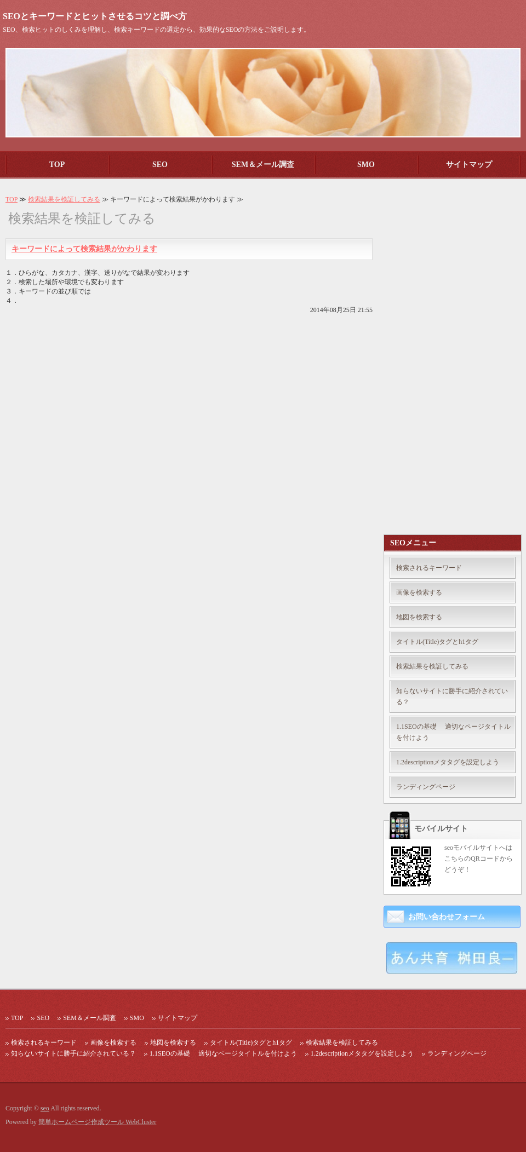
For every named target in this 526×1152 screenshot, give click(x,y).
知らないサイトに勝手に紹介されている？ (452, 696)
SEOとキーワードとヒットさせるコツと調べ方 (95, 16)
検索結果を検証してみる (64, 199)
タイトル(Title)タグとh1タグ (437, 642)
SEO (160, 164)
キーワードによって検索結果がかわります (84, 249)
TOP (57, 164)
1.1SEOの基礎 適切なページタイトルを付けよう (453, 732)
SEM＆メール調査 (263, 164)
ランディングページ (425, 787)
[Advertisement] (438, 359)
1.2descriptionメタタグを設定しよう (447, 762)
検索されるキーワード (429, 568)
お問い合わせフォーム (446, 917)
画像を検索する (419, 592)
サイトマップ (469, 164)
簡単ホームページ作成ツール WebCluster (97, 1122)
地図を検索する (419, 617)
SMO (366, 164)
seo (45, 1108)
